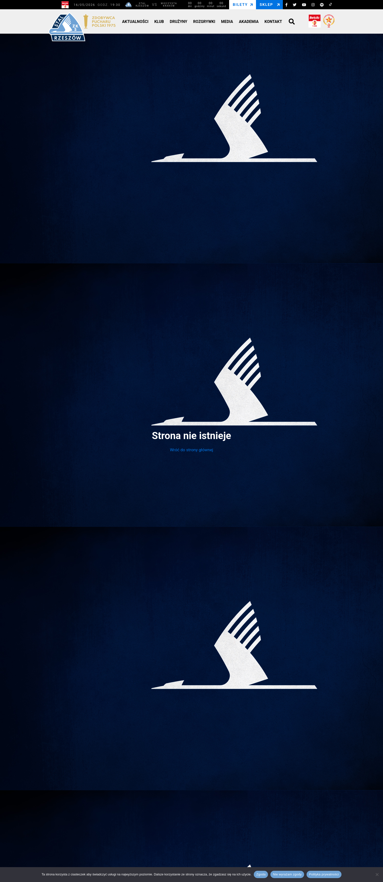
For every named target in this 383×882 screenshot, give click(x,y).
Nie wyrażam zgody (287, 874)
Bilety (240, 4)
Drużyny (178, 21)
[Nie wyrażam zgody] (376, 874)
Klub (159, 21)
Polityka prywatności (324, 874)
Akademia (249, 21)
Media (227, 21)
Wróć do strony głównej (191, 449)
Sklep (266, 4)
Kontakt (273, 21)
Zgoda (261, 874)
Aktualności (135, 21)
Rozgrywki (204, 21)
